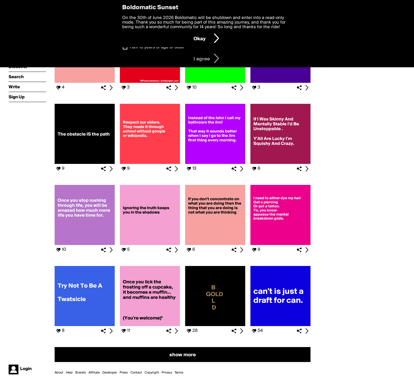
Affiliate (94, 372)
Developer (109, 372)
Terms (179, 372)
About (59, 372)
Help (69, 372)
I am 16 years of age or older (157, 47)
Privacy (167, 372)
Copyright (152, 372)
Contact (136, 372)
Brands (80, 372)
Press (124, 372)
